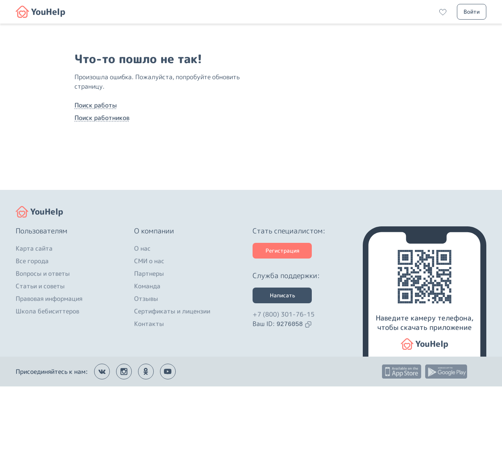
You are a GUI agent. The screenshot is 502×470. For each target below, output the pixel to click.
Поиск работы (96, 147)
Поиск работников (102, 159)
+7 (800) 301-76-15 (284, 397)
